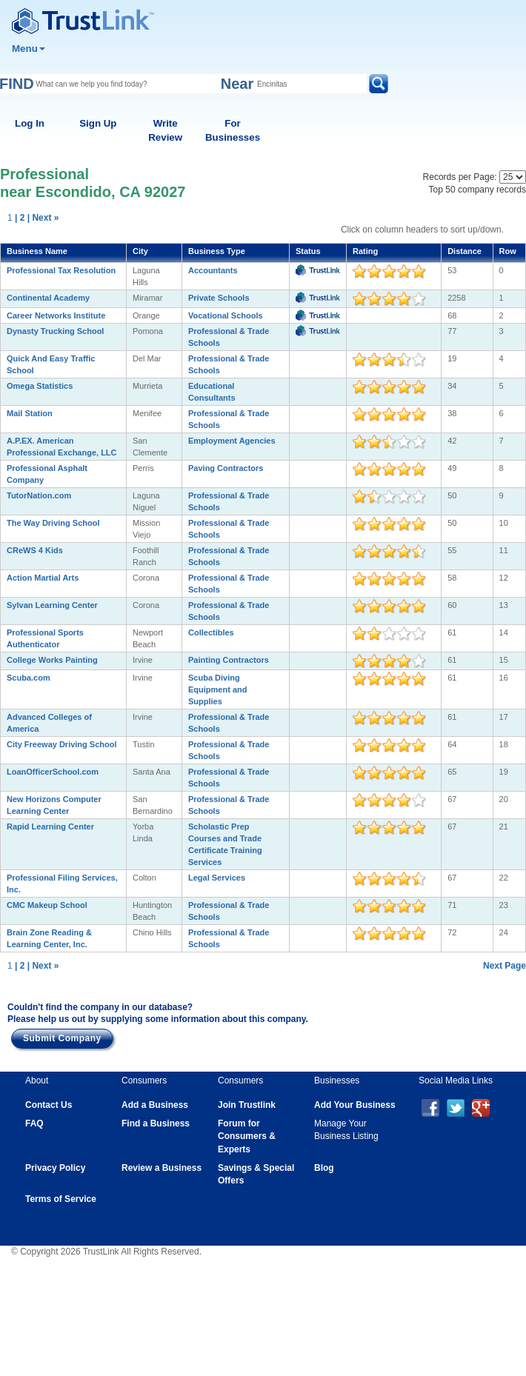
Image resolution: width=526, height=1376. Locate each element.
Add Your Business (355, 1105)
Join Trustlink (247, 1105)
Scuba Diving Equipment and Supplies (217, 689)
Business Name (37, 251)
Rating (365, 251)
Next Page (504, 966)
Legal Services (216, 877)
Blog (324, 1168)
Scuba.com (28, 677)
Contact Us (48, 1105)
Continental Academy (48, 297)
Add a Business (154, 1105)
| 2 (19, 218)
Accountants (213, 270)
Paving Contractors (225, 468)
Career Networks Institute (56, 315)
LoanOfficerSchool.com (53, 771)
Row (507, 251)
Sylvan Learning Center (52, 605)
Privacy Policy (55, 1168)
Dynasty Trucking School (55, 331)
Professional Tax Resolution (61, 270)
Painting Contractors (228, 659)
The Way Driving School (53, 522)
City (140, 251)
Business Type (216, 251)
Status (308, 251)
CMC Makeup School (47, 905)
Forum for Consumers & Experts (247, 1136)
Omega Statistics (40, 385)
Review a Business (161, 1168)
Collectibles (211, 632)
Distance (464, 251)
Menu (28, 48)
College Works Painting (52, 659)
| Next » (43, 218)
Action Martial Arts (43, 577)
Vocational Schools (225, 315)
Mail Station (30, 413)
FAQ (34, 1123)
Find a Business (155, 1123)
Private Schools (219, 297)
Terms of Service (60, 1199)
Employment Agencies (232, 440)
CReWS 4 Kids (35, 550)
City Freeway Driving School (62, 744)
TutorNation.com (39, 495)
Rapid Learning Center (50, 826)
